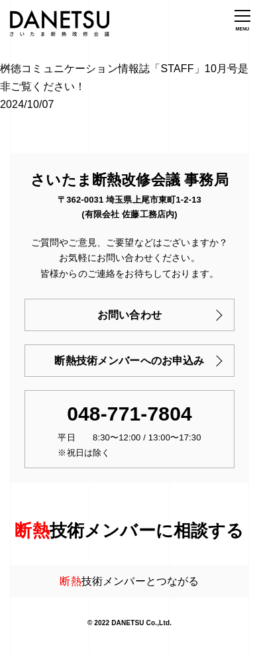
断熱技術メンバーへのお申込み (129, 360)
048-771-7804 (129, 414)
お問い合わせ (129, 315)
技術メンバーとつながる (129, 581)
